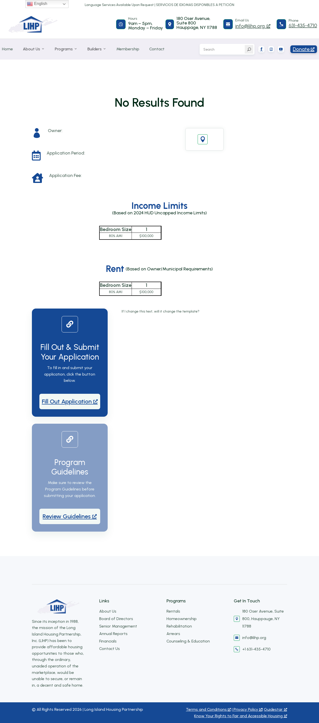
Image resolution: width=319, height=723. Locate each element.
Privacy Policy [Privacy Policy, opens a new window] (247, 709)
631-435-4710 (303, 25)
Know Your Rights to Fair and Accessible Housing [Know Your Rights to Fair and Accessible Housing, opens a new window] (240, 716)
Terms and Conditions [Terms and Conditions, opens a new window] (208, 709)
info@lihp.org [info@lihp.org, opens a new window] (252, 26)
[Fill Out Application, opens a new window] (69, 401)
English (37, 4)
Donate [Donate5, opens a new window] (304, 49)
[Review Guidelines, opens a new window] (69, 516)
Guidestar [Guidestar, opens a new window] (275, 709)
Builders (96, 49)
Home (7, 49)
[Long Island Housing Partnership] (33, 24)
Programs (66, 49)
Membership (127, 49)
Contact (156, 49)
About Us (34, 49)
